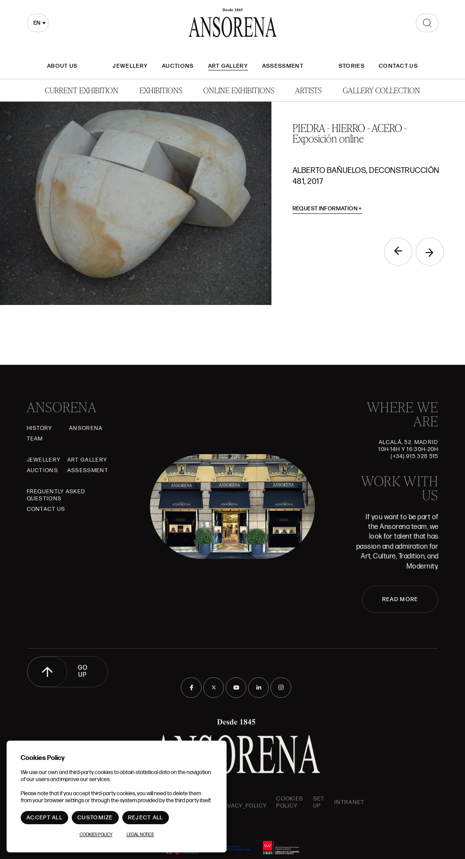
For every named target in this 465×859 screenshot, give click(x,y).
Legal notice (140, 834)
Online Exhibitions (238, 89)
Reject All (145, 817)
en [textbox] (36, 22)
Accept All (44, 817)
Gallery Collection (381, 89)
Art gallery (228, 66)
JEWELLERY (130, 66)
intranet (349, 802)
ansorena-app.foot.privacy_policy (228, 802)
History (39, 428)
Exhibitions (160, 89)
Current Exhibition (81, 89)
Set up (319, 802)
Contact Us (398, 66)
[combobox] (38, 23)
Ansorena (86, 428)
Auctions (178, 66)
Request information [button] (327, 209)
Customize (95, 817)
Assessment (283, 66)
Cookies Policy (289, 802)
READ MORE (400, 599)
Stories (352, 66)
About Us (62, 66)
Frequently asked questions (56, 495)
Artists (308, 89)
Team (35, 438)
